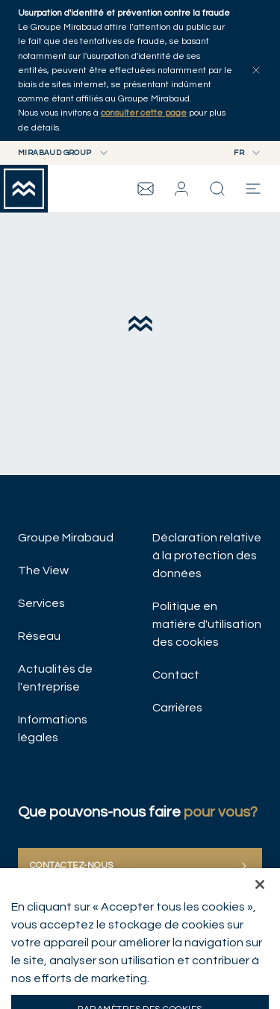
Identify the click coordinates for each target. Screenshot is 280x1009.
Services (41, 603)
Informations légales (52, 729)
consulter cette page (144, 113)
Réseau (39, 636)
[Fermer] (259, 902)
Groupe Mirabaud (65, 538)
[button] (181, 189)
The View (43, 570)
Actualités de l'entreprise (55, 678)
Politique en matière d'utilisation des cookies (206, 624)
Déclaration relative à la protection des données (206, 555)
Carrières (177, 708)
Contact (175, 675)
